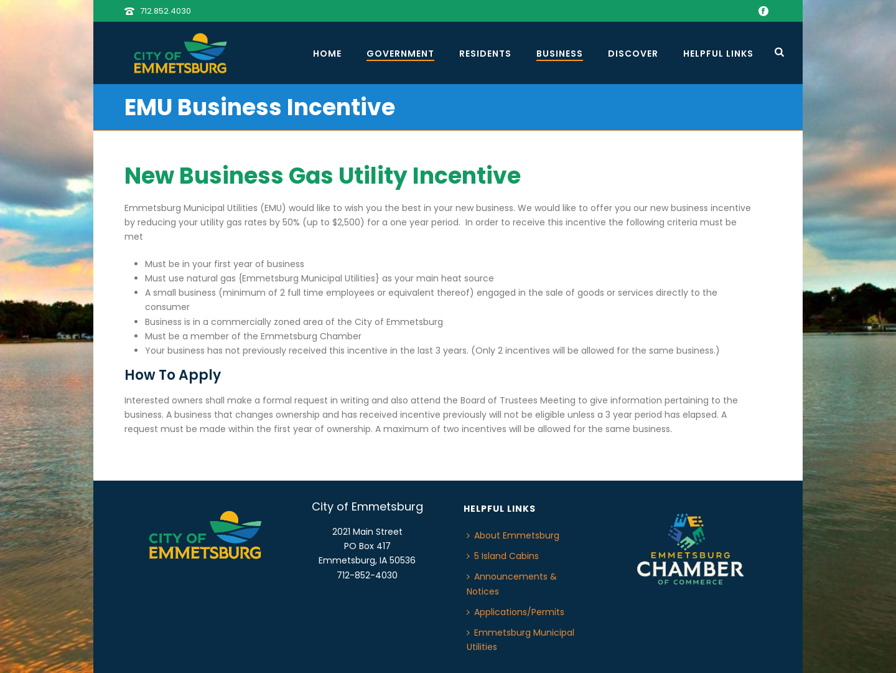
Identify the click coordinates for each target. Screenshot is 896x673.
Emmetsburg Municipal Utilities (520, 639)
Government (400, 53)
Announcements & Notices (512, 583)
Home (327, 53)
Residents (485, 53)
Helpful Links (718, 53)
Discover (633, 53)
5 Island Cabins (503, 556)
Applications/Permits (515, 612)
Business (559, 53)
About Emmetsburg (513, 535)
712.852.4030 (165, 11)
